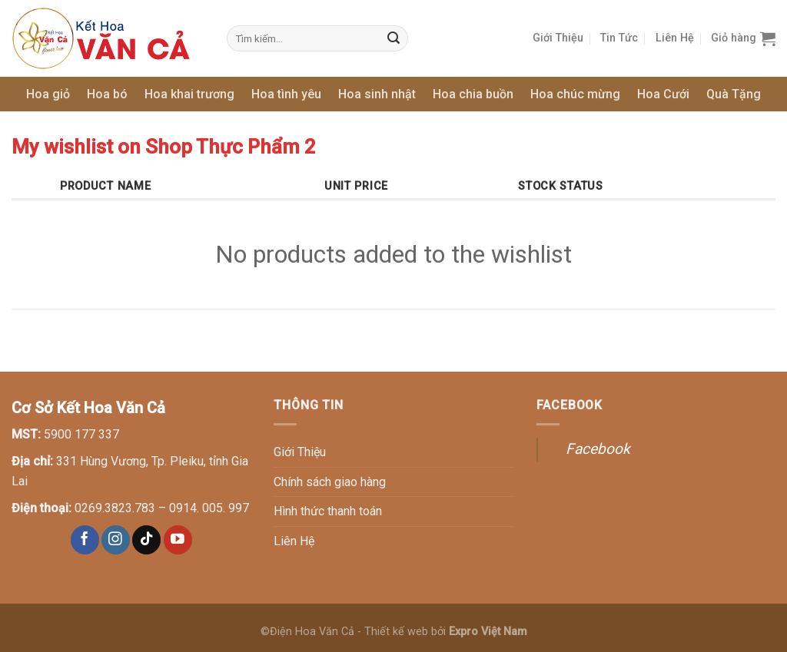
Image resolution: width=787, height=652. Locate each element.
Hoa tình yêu (286, 94)
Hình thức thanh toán (328, 511)
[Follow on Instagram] (115, 539)
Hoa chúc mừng (575, 94)
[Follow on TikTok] (146, 539)
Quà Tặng (733, 94)
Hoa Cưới (663, 94)
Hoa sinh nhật (377, 94)
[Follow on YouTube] (178, 539)
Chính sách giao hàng (330, 482)
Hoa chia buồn (473, 94)
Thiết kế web (396, 631)
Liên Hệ (675, 38)
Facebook (598, 449)
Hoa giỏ (48, 94)
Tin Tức (619, 38)
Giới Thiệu (558, 38)
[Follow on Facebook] (85, 539)
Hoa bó (107, 94)
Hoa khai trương (189, 94)
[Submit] (394, 38)
